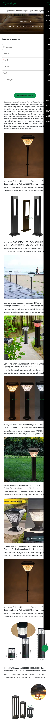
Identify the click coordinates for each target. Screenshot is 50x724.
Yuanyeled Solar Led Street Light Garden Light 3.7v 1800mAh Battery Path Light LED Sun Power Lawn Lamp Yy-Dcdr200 (24, 182)
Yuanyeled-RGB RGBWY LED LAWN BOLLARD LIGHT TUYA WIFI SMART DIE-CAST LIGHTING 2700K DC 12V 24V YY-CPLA (24, 243)
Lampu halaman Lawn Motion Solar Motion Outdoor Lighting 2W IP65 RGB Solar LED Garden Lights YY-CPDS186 (25, 365)
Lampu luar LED (21, 26)
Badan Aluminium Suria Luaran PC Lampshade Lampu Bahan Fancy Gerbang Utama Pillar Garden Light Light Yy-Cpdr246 (26, 487)
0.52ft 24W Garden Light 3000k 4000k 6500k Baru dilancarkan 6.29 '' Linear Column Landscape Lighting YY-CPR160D (25, 669)
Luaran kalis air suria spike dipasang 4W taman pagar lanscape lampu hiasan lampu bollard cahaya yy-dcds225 (25, 304)
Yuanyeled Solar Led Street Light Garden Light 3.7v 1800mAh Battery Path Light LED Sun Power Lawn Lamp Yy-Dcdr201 (24, 608)
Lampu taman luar (36, 26)
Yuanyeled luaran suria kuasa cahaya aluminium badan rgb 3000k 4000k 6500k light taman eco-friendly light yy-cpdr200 (26, 426)
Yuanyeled (10, 26)
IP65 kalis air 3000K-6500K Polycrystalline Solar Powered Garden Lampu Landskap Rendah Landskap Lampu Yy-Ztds (25, 548)
